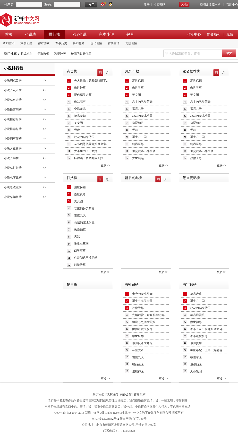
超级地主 (26, 53)
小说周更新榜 (13, 138)
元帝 (77, 130)
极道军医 (196, 357)
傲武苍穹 (80, 101)
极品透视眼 (197, 315)
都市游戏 (44, 43)
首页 (9, 34)
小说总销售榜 (13, 197)
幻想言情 (131, 43)
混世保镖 (138, 80)
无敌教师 (43, 53)
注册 (147, 4)
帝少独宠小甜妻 (142, 294)
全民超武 (80, 109)
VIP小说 (79, 34)
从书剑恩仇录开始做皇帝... (91, 144)
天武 (135, 130)
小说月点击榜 (13, 90)
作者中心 (194, 34)
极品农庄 (196, 294)
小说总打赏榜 (13, 168)
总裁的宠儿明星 (142, 116)
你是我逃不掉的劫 (143, 151)
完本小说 (106, 34)
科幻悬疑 (79, 43)
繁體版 (203, 4)
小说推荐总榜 (13, 129)
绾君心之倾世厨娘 (143, 322)
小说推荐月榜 (13, 119)
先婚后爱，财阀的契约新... (149, 315)
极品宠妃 (80, 116)
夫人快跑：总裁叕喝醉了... (91, 80)
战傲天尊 (196, 158)
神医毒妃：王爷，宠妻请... (207, 350)
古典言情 (113, 43)
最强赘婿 (196, 343)
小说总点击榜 (13, 100)
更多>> (105, 165)
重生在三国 (139, 137)
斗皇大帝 (138, 350)
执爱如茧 (138, 123)
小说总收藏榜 (13, 187)
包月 (130, 34)
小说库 (30, 34)
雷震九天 (138, 109)
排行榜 (54, 34)
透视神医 (60, 53)
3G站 (184, 4)
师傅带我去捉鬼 (142, 329)
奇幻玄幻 (9, 43)
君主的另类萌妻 (142, 101)
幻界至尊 (138, 144)
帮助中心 (232, 4)
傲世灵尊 (138, 87)
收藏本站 (215, 4)
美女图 (78, 123)
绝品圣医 (138, 364)
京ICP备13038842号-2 (105, 418)
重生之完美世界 (142, 301)
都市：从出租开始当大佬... (207, 329)
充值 (229, 34)
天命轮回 (196, 371)
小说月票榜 (11, 158)
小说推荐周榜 (13, 109)
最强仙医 (196, 364)
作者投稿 (139, 394)
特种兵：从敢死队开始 (88, 158)
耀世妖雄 (138, 336)
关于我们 (98, 394)
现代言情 (96, 43)
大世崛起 (138, 158)
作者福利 (213, 34)
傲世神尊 (80, 87)
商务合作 (126, 394)
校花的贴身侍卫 (81, 53)
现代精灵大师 (83, 94)
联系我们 (112, 394)
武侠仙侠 (26, 43)
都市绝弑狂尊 (199, 336)
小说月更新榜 (13, 148)
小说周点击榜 (13, 80)
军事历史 (61, 43)
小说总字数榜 (13, 177)
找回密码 (159, 4)
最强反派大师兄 (142, 343)
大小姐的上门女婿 (85, 151)
